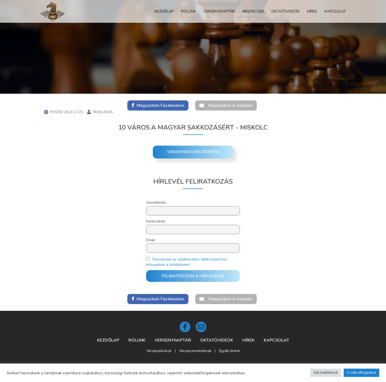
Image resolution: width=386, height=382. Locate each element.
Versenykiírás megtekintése (193, 152)
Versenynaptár (219, 11)
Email (150, 240)
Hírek (312, 11)
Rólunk (188, 11)
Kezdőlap (164, 11)
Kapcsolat (335, 11)
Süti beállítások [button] (326, 372)
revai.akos (103, 112)
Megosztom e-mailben (231, 105)
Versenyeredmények (195, 351)
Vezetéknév (156, 202)
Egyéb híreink (229, 351)
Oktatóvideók (285, 11)
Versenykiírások (158, 351)
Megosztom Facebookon (160, 105)
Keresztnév (155, 221)
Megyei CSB (253, 11)
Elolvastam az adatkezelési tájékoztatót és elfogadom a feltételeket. (186, 261)
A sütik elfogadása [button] (361, 372)
